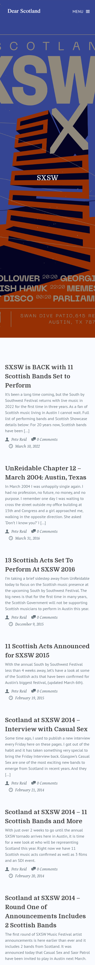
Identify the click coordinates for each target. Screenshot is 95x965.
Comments (47, 439)
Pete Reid (18, 439)
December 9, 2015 (29, 624)
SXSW (47, 178)
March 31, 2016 (27, 538)
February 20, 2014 (29, 876)
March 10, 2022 (27, 446)
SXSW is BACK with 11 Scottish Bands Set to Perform (39, 376)
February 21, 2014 (29, 790)
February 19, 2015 (29, 698)
